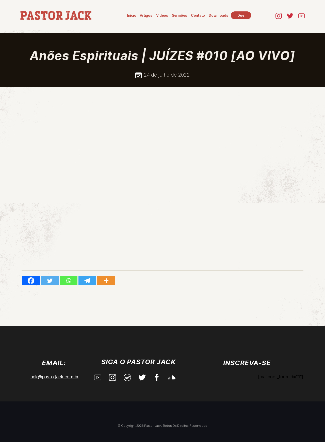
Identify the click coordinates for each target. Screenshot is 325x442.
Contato (198, 15)
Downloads (218, 15)
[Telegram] (87, 280)
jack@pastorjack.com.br (53, 376)
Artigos (146, 15)
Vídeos (162, 15)
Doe (240, 15)
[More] (106, 280)
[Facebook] (31, 280)
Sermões (179, 15)
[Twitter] (50, 280)
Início (131, 15)
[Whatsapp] (68, 280)
